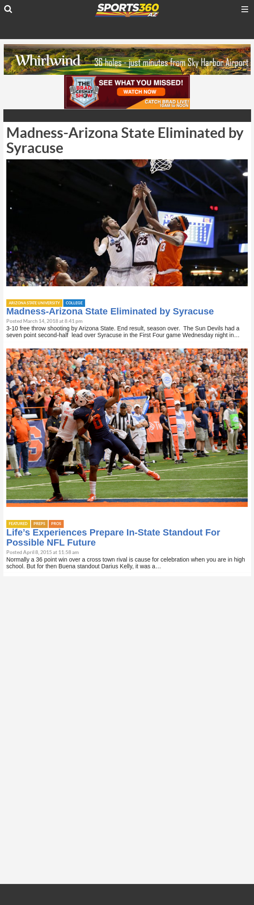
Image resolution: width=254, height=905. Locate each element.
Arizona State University (34, 303)
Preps (39, 524)
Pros (56, 524)
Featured (18, 524)
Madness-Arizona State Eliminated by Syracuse (110, 311)
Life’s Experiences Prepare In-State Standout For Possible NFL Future (113, 537)
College (74, 303)
